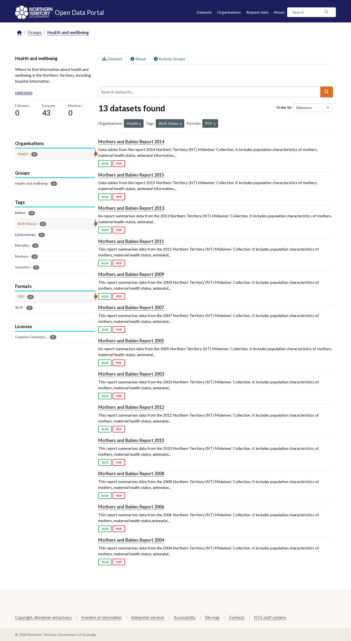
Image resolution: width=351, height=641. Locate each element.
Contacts (236, 617)
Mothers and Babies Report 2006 (131, 506)
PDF (119, 163)
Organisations (229, 12)
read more (23, 92)
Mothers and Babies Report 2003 (131, 374)
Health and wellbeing (68, 32)
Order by (283, 107)
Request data (257, 12)
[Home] (19, 32)
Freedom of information (101, 617)
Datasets (204, 12)
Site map (212, 617)
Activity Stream (169, 58)
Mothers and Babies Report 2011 (131, 241)
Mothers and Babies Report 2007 (131, 307)
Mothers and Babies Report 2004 (131, 540)
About (279, 12)
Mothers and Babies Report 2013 (131, 208)
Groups (35, 32)
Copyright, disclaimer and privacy (43, 617)
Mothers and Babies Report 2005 (131, 340)
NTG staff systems (270, 617)
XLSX (104, 163)
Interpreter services (147, 617)
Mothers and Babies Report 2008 (131, 473)
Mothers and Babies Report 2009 (131, 274)
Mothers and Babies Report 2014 (131, 141)
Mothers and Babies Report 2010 (131, 440)
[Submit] (326, 91)
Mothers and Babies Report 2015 (131, 175)
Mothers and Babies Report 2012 (131, 407)
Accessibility (184, 617)
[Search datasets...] (209, 91)
